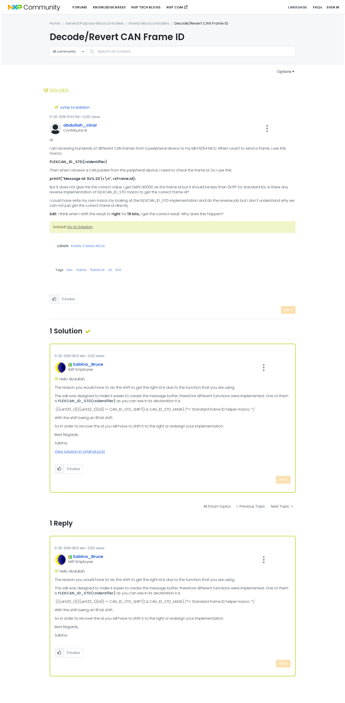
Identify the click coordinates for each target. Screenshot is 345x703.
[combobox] (191, 51)
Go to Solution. (80, 227)
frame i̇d (97, 270)
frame (81, 270)
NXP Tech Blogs (146, 7)
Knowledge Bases (109, 7)
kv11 (118, 270)
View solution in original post (80, 451)
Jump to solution (74, 107)
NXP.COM (174, 7)
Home (55, 23)
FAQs (317, 7)
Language (297, 7)
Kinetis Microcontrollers (149, 23)
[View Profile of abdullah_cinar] (80, 125)
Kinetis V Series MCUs (88, 246)
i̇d (110, 270)
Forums (79, 7)
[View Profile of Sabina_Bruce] (88, 364)
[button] (267, 128)
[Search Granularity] (68, 51)
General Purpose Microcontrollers (94, 23)
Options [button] (284, 71)
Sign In (333, 7)
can (69, 270)
